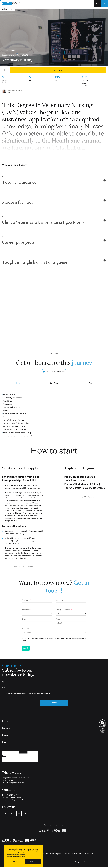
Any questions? (27, 628)
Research (9, 728)
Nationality (26, 609)
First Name (26, 600)
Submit (25, 648)
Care (5, 735)
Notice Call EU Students (85, 497)
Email (24, 619)
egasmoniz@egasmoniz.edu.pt (14, 800)
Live (5, 742)
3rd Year (88, 385)
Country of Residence (64, 609)
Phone (58, 619)
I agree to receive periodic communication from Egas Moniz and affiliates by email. (26, 693)
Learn (6, 721)
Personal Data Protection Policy (16, 856)
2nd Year (54, 385)
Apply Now (58, 70)
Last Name (60, 600)
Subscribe (54, 702)
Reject (15, 861)
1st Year (19, 385)
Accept (32, 861)
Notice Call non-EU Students (23, 567)
